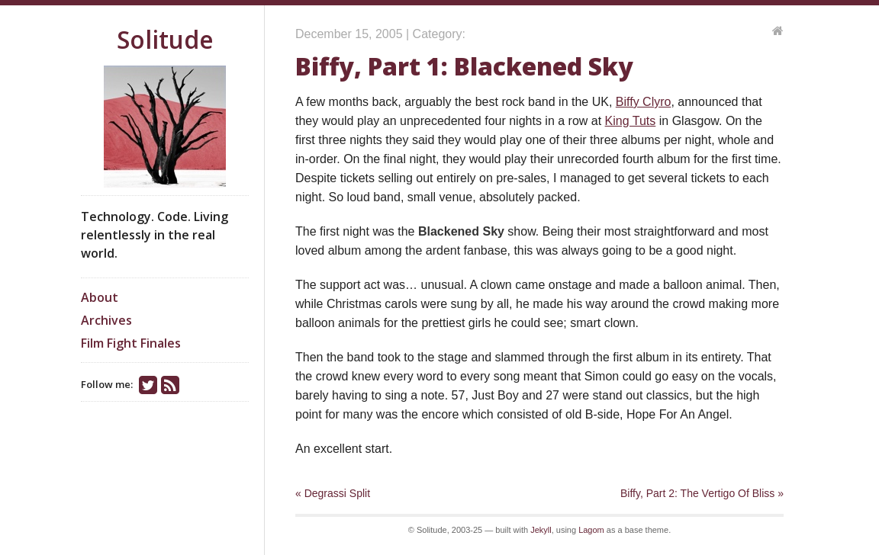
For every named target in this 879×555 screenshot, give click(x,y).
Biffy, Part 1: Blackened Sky (464, 66)
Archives (106, 320)
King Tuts (630, 120)
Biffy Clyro (643, 101)
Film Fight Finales (131, 343)
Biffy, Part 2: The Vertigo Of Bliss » (702, 493)
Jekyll (541, 529)
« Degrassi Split (332, 493)
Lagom (591, 529)
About (99, 297)
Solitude (165, 39)
